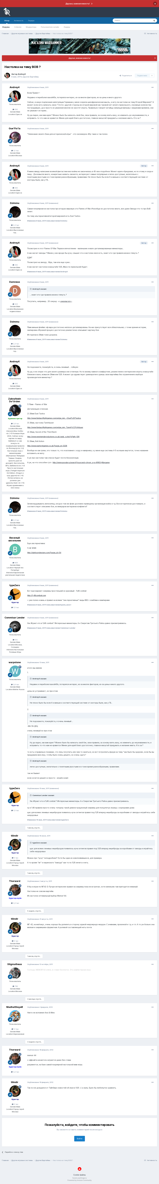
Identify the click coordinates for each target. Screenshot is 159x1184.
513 (15, 640)
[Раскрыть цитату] (31, 289)
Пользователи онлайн (50, 27)
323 (15, 304)
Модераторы (31, 27)
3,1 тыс (15, 151)
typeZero (14, 585)
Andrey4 (22, 74)
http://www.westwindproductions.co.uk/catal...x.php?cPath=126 (53, 437)
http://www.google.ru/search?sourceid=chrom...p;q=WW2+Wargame (81, 462)
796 (15, 986)
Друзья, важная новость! (77, 4)
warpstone (15, 662)
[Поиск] (126, 21)
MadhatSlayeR (14, 1007)
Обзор (6, 22)
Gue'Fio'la (14, 128)
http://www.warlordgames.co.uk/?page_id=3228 (47, 446)
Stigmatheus (14, 964)
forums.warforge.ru (79, 1178)
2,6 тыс (15, 684)
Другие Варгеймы (31, 77)
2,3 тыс (15, 225)
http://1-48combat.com (36, 595)
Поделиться (126, 76)
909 (15, 563)
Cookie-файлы (79, 1175)
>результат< (66, 301)
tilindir (14, 835)
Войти (79, 1138)
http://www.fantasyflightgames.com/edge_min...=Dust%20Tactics (54, 418)
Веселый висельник (15, 539)
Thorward (14, 881)
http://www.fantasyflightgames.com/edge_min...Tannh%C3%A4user (55, 427)
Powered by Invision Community (80, 1180)
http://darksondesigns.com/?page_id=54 (44, 553)
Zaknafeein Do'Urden (14, 400)
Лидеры (67, 27)
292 (15, 109)
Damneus (14, 282)
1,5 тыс (15, 607)
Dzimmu (14, 203)
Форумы (6, 27)
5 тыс (15, 858)
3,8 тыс (15, 424)
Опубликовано (37, 87)
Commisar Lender (15, 617)
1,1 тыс (15, 1029)
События (17, 27)
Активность (18, 21)
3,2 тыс (15, 903)
